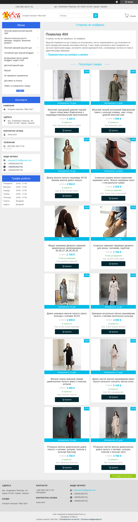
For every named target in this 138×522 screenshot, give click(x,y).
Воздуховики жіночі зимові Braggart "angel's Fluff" (16, 59)
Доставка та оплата (13, 81)
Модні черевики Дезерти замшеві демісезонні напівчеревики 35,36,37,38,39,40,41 (66, 248)
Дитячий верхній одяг (14, 65)
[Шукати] (95, 15)
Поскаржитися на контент (70, 519)
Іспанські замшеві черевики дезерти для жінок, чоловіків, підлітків (113, 246)
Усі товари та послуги (122, 476)
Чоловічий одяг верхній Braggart (19, 53)
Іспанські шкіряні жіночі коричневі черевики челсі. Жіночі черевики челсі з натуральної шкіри (113, 180)
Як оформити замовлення (16, 75)
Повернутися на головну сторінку (68, 54)
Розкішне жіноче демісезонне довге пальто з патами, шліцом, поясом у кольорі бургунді (66, 449)
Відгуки (7, 70)
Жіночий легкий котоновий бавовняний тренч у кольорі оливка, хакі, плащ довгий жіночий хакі (113, 112)
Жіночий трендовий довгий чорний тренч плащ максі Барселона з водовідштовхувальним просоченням (66, 112)
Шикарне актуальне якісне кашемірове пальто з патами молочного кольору (113, 314)
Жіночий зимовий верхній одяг (18, 48)
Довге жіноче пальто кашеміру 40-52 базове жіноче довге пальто (67, 179)
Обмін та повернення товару (17, 86)
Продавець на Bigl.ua (69, 517)
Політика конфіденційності (91, 519)
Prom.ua (82, 514)
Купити (68, 130)
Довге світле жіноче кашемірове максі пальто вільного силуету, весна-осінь (113, 380)
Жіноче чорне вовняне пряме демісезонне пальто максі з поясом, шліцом (67, 381)
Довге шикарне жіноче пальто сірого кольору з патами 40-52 (67, 314)
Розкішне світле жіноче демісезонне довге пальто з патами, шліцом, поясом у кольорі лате (113, 449)
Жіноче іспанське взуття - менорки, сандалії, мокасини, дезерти (17, 40)
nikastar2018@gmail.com (20, 160)
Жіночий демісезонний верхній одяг (18, 32)
